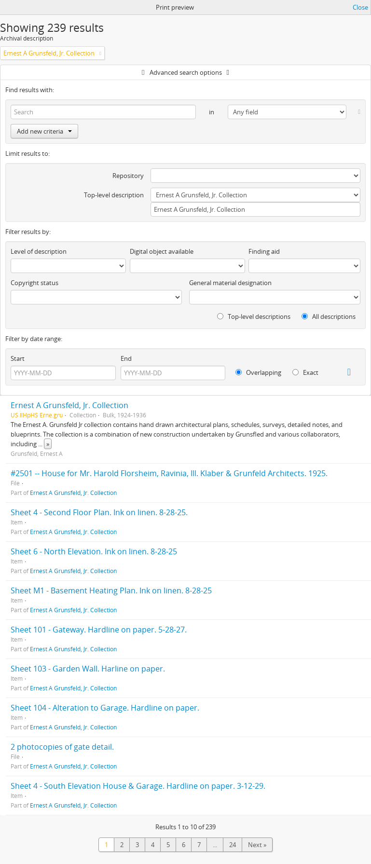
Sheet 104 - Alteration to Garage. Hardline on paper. (105, 707)
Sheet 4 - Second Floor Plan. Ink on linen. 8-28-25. (99, 512)
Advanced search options (186, 72)
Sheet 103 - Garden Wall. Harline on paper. (88, 668)
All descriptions (329, 316)
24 (232, 844)
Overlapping (258, 372)
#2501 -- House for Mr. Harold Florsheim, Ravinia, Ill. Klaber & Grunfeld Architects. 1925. (169, 473)
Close (360, 7)
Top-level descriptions (253, 316)
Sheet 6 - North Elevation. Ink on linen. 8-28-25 (94, 551)
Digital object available (161, 251)
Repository (128, 175)
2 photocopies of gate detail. (62, 746)
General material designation (230, 282)
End (126, 358)
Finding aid (264, 251)
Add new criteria (44, 131)
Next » (257, 844)
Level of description (39, 251)
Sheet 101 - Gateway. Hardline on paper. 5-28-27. (99, 629)
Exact (305, 372)
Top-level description (114, 195)
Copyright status (34, 282)
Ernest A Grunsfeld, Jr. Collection (69, 405)
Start (18, 358)
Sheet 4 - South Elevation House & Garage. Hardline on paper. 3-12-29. (138, 786)
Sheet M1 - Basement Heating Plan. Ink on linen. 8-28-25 (111, 590)
